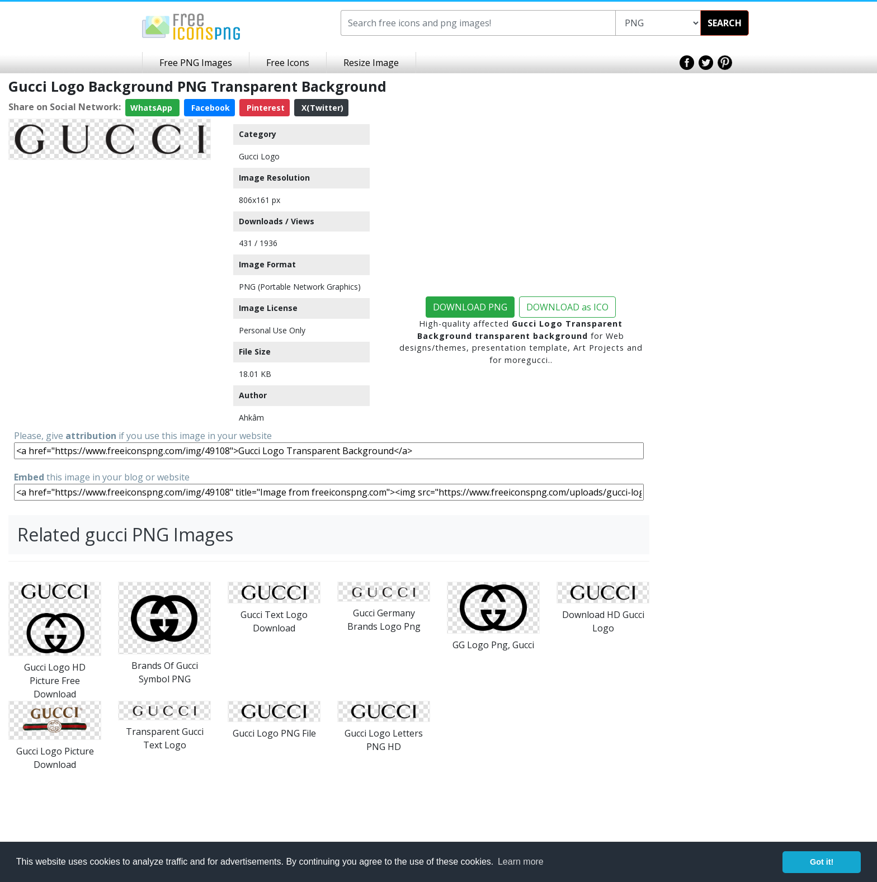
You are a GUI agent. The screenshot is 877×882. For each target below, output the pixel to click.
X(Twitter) (321, 107)
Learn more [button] (521, 861)
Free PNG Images (195, 62)
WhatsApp (152, 107)
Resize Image (371, 62)
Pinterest (264, 107)
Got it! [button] (821, 861)
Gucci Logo (259, 156)
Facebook (209, 107)
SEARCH (725, 23)
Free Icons (287, 62)
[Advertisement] (109, 242)
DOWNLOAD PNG (470, 307)
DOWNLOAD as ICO (567, 307)
